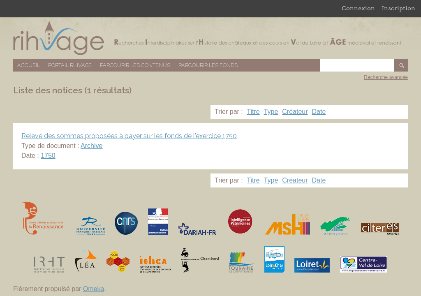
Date (319, 111)
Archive (91, 145)
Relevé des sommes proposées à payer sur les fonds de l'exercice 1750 (129, 136)
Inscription (398, 8)
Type (271, 111)
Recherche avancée (386, 77)
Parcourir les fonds (208, 65)
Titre (253, 111)
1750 (48, 155)
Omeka (93, 288)
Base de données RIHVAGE (210, 38)
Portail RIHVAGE (70, 65)
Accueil (28, 65)
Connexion (358, 8)
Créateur (295, 111)
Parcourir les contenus (135, 65)
